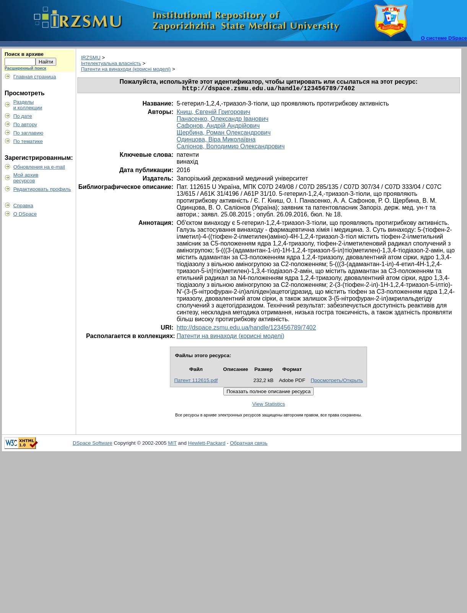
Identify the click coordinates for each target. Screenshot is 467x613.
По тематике (28, 141)
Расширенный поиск (25, 68)
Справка (23, 205)
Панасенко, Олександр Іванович (222, 120)
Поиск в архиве (24, 54)
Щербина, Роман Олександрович (224, 134)
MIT (172, 444)
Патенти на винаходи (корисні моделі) (126, 69)
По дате (22, 116)
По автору (25, 124)
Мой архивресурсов (26, 178)
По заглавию (28, 133)
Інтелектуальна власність (111, 63)
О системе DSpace (444, 38)
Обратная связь (248, 444)
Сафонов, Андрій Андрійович (218, 127)
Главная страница (34, 77)
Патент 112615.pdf (196, 382)
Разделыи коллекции (27, 105)
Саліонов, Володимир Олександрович (231, 148)
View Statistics (268, 405)
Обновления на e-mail (39, 167)
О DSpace (25, 214)
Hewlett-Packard (207, 444)
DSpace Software (92, 444)
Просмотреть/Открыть (337, 382)
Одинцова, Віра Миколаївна (216, 141)
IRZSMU (91, 57)
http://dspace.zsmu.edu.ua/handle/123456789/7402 (246, 329)
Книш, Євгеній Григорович (214, 113)
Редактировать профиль (42, 189)
